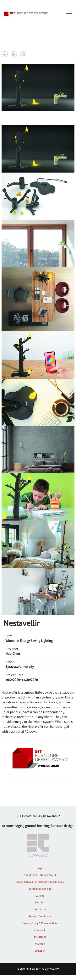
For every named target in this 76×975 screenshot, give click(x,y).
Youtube (40, 943)
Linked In (40, 950)
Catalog (39, 895)
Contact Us (40, 909)
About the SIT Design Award (40, 875)
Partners (40, 902)
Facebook (40, 930)
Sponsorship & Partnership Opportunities (40, 882)
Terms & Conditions (40, 916)
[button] (5, 54)
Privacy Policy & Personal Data (40, 923)
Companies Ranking (40, 888)
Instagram (40, 936)
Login (40, 868)
